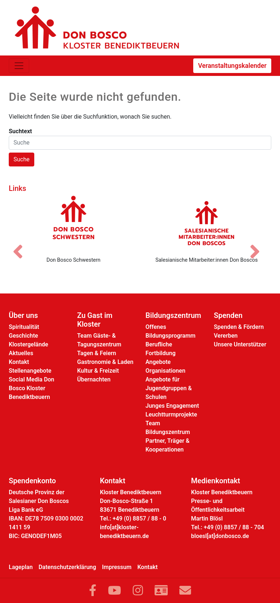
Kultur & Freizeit (98, 370)
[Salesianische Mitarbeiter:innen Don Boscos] (206, 223)
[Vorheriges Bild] (21, 245)
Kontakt (19, 361)
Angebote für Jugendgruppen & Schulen (168, 388)
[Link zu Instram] (138, 591)
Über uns (23, 315)
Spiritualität (24, 326)
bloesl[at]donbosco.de (220, 536)
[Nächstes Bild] (258, 245)
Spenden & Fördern (239, 326)
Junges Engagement (172, 405)
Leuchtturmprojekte (171, 414)
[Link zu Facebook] (92, 591)
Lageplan (21, 567)
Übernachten (94, 379)
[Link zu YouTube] (114, 591)
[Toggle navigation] (19, 65)
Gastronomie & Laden (105, 361)
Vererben (226, 335)
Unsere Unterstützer (240, 344)
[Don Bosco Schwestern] (73, 223)
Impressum (117, 567)
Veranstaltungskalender (232, 65)
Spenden (228, 315)
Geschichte (23, 335)
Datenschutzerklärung (67, 567)
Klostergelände (28, 344)
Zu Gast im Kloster (95, 320)
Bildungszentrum (173, 315)
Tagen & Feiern (96, 353)
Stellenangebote (30, 370)
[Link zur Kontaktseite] (161, 591)
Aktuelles (21, 353)
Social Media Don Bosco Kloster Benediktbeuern (31, 388)
